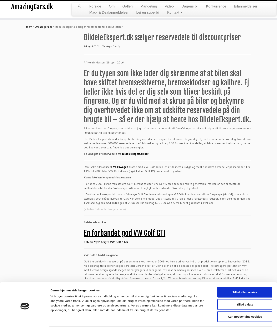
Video (169, 6)
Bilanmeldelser (245, 6)
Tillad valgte (245, 290)
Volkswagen (120, 167)
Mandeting (148, 6)
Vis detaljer (200, 320)
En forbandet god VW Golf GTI (124, 233)
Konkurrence (216, 6)
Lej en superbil (147, 12)
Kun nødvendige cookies (245, 303)
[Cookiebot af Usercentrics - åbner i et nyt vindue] (25, 320)
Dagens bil (189, 6)
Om (112, 6)
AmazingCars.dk (32, 7)
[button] (79, 6)
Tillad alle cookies (245, 278)
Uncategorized (44, 27)
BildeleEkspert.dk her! (135, 154)
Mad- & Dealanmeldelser (108, 12)
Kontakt (174, 12)
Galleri (127, 6)
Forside (95, 6)
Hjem (29, 27)
